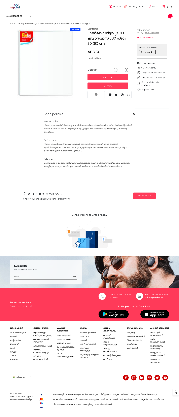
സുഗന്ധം (84, 336)
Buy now (108, 86)
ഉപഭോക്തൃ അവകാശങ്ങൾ (65, 399)
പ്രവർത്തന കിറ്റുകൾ (42, 345)
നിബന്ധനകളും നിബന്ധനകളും (67, 404)
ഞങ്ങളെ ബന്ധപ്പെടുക (89, 399)
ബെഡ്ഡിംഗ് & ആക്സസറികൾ (157, 353)
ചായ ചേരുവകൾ (64, 335)
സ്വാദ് (13, 351)
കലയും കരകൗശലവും (27, 23)
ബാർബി (13, 336)
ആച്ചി (12, 347)
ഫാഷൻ (83, 340)
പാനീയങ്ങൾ (132, 347)
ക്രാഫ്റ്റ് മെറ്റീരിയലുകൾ (110, 349)
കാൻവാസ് (65, 23)
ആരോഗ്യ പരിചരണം (155, 360)
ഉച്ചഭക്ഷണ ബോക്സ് (136, 336)
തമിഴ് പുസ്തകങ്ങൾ (88, 344)
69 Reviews (148, 37)
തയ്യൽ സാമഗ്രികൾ (109, 336)
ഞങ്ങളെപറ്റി (58, 394)
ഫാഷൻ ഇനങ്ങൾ (88, 332)
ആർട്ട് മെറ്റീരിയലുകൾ (49, 23)
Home (12, 23)
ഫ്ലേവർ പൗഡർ (64, 343)
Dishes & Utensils (134, 340)
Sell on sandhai (147, 51)
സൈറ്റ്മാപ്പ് (88, 404)
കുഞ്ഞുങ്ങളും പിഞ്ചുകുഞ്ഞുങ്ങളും (42, 333)
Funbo (13, 355)
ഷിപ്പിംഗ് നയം (145, 399)
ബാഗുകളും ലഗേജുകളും (85, 349)
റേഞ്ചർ (13, 359)
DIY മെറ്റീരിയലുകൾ (111, 355)
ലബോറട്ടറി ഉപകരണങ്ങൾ (156, 333)
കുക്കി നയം (159, 399)
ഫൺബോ (92, 28)
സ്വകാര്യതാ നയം (129, 399)
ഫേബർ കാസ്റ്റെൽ (18, 332)
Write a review (144, 195)
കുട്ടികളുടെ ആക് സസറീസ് (40, 340)
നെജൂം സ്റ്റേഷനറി (152, 32)
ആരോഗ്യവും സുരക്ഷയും (156, 346)
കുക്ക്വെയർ (132, 344)
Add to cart (108, 77)
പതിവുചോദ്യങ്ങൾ (109, 399)
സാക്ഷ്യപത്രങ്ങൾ (103, 404)
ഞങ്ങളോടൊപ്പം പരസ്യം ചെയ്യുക (82, 394)
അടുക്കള (131, 332)
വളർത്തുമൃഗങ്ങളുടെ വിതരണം (89, 355)
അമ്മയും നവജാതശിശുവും (41, 350)
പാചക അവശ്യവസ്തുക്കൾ (65, 354)
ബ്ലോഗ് (124, 394)
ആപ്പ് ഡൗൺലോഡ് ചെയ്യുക (144, 394)
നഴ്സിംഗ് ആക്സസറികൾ (157, 340)
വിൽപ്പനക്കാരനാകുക (109, 394)
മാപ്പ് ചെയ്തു (15, 340)
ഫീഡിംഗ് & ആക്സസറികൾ (40, 357)
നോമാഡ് (14, 344)
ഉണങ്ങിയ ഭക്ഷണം (65, 339)
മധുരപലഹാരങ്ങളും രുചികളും (65, 348)
